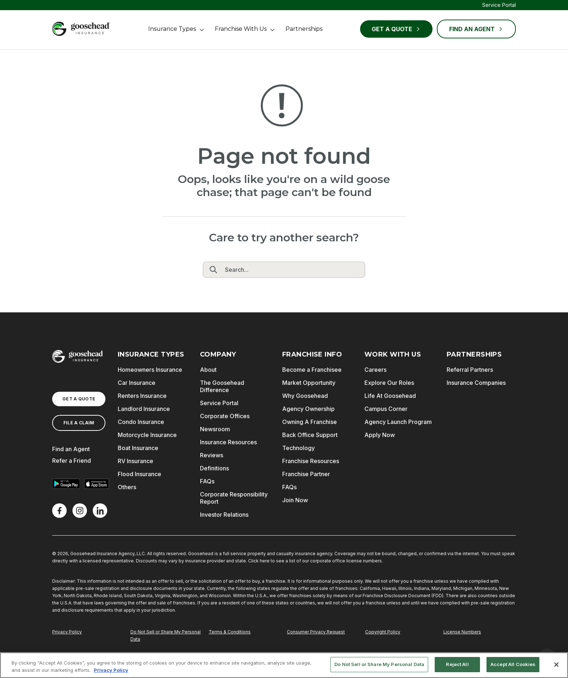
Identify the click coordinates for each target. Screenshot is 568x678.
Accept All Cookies (512, 664)
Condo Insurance (141, 421)
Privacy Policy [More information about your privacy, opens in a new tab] (111, 670)
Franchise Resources (310, 461)
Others (127, 487)
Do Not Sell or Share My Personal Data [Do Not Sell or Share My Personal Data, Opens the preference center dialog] (379, 664)
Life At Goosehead (390, 395)
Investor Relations (224, 514)
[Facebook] (59, 510)
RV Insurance (135, 461)
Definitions (214, 468)
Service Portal (499, 5)
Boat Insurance (138, 448)
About (208, 369)
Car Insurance (136, 382)
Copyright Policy (382, 632)
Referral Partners (470, 369)
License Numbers (462, 632)
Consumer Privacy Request (316, 632)
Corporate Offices (225, 416)
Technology (298, 448)
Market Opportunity (308, 382)
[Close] (556, 665)
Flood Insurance (139, 474)
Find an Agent (71, 449)
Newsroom (215, 429)
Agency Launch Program (398, 421)
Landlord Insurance (144, 408)
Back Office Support (310, 434)
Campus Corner (386, 408)
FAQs (207, 481)
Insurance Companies (476, 382)
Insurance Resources (228, 442)
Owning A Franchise (309, 421)
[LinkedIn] (100, 510)
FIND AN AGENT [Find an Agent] (476, 29)
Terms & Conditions (230, 632)
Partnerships (303, 28)
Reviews (211, 455)
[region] (284, 665)
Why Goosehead (305, 395)
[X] (79, 510)
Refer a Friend (71, 460)
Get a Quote (396, 29)
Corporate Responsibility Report (234, 498)
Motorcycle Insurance (147, 434)
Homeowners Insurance (150, 369)
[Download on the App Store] (96, 484)
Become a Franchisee (312, 369)
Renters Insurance (142, 395)
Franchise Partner (306, 474)
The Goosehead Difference (222, 386)
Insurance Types (172, 28)
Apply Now (379, 434)
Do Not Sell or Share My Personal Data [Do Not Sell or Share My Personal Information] (165, 635)
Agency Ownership (308, 408)
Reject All (457, 664)
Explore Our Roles (389, 382)
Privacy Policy (67, 632)
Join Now (295, 500)
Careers (375, 369)
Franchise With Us (241, 28)
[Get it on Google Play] (66, 484)
